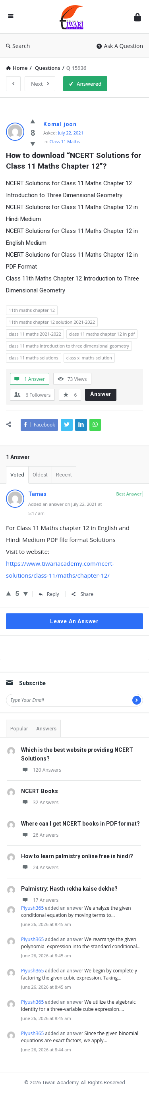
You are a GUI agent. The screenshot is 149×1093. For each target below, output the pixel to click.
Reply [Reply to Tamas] (49, 594)
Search (18, 46)
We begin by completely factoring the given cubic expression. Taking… (79, 974)
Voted (17, 475)
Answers (46, 729)
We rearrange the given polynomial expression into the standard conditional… (81, 943)
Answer (101, 394)
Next (40, 83)
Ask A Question (120, 46)
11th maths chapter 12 (32, 310)
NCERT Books (39, 791)
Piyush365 (32, 908)
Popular (19, 729)
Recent (64, 475)
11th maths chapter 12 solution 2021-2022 (52, 322)
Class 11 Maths (65, 141)
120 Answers (41, 769)
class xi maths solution (89, 358)
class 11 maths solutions (33, 358)
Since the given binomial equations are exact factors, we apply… (79, 1037)
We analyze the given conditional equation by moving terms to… (76, 911)
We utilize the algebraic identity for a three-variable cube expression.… (78, 1005)
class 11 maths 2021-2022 (35, 334)
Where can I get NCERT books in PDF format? (80, 823)
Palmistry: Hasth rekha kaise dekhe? (69, 889)
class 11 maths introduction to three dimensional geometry (69, 346)
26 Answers (39, 835)
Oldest (40, 475)
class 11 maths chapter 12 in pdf (102, 334)
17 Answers (39, 900)
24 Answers (39, 867)
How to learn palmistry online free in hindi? (77, 856)
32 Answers (39, 802)
